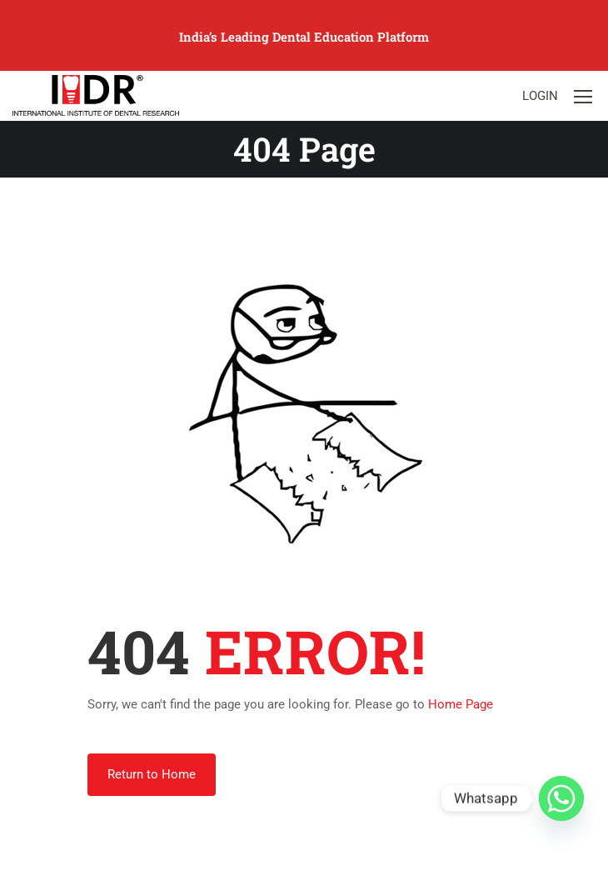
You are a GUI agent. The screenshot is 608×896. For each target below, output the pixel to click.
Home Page (460, 704)
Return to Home (151, 774)
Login (540, 95)
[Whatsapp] (561, 798)
